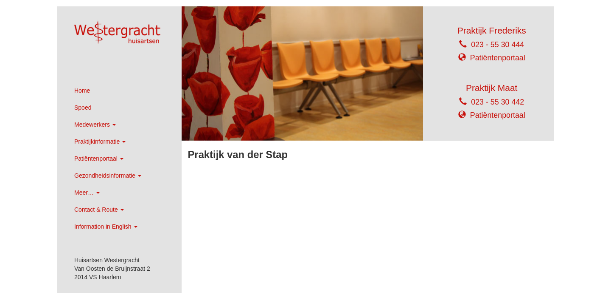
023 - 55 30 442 (497, 102)
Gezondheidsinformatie (107, 175)
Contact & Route (99, 209)
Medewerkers (95, 124)
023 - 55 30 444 (497, 44)
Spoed (82, 107)
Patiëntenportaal (98, 158)
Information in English (105, 226)
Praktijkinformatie (100, 141)
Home (82, 90)
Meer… (87, 192)
